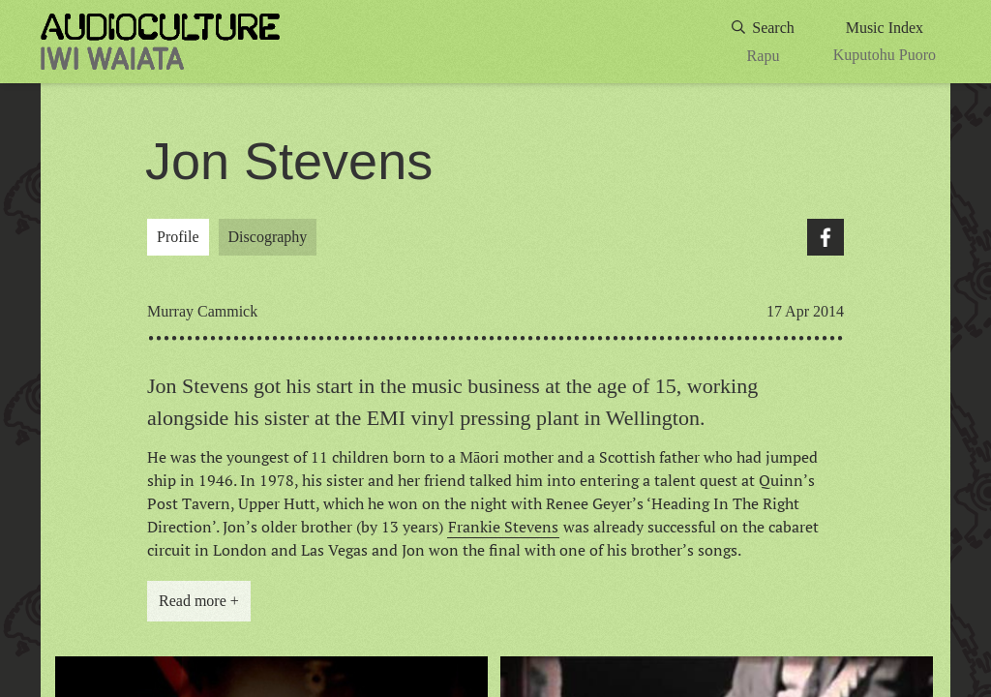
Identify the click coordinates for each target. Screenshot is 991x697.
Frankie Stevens (503, 526)
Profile (178, 236)
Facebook (825, 237)
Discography (268, 236)
